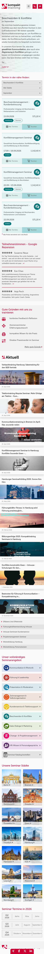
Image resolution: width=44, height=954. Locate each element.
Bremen (18, 120)
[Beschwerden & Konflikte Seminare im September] (35, 6)
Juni (37, 916)
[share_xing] (13, 951)
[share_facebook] (19, 951)
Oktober (17, 933)
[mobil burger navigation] (28, 6)
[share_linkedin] (31, 951)
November (27, 933)
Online (7, 155)
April (17, 916)
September (37, 925)
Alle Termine (12, 127)
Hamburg (8, 120)
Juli (17, 925)
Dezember (37, 933)
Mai (27, 916)
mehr (5, 67)
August (27, 925)
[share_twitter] (25, 951)
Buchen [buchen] (32, 127)
